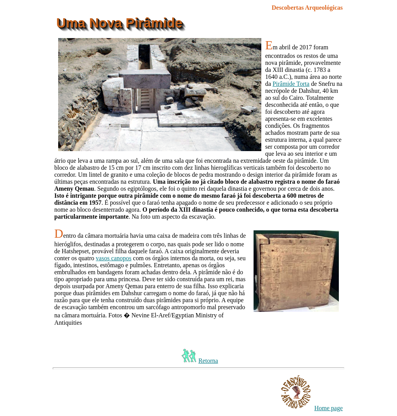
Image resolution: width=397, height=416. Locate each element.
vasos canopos (113, 258)
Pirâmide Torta (291, 83)
